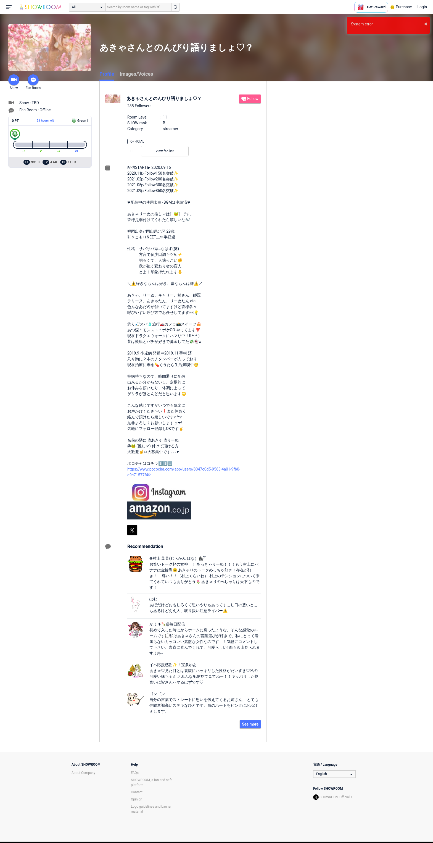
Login (422, 7)
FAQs (135, 773)
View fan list (165, 151)
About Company (83, 773)
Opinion (136, 799)
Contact (136, 792)
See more (250, 724)
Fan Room (33, 82)
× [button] (425, 23)
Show (13, 82)
